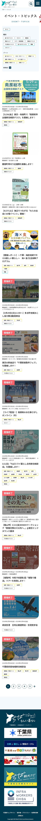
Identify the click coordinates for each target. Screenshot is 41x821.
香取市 (18, 370)
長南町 (15, 477)
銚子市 (18, 265)
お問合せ (20, 815)
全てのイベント (9, 38)
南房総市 (20, 122)
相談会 (26, 38)
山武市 (35, 474)
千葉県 (5, 269)
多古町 (18, 320)
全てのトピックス (22, 44)
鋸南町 (19, 168)
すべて (6, 29)
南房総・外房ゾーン (10, 62)
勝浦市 (18, 471)
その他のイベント (9, 44)
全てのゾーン (8, 56)
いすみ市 (30, 477)
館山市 (19, 419)
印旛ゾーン (31, 56)
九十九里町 (6, 477)
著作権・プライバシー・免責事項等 (27, 813)
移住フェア (7, 41)
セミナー (19, 38)
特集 (32, 44)
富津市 (5, 481)
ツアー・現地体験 (19, 41)
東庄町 (27, 474)
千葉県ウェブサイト (9, 813)
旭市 (25, 265)
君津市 (13, 481)
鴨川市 (26, 671)
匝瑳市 (32, 265)
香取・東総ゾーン (9, 59)
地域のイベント (31, 41)
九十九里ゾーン (21, 59)
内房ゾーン (21, 62)
